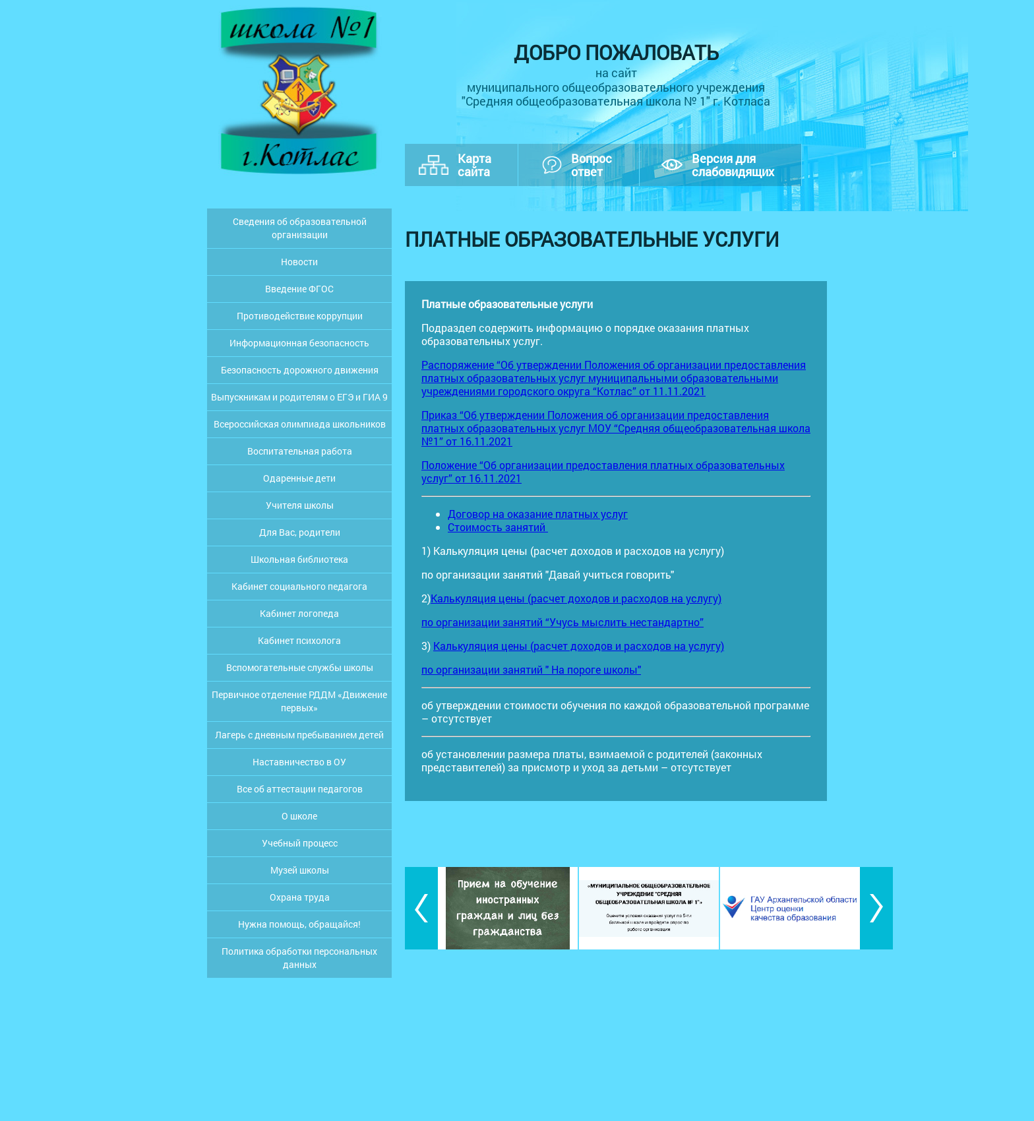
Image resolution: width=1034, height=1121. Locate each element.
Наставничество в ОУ (299, 761)
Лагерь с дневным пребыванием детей (299, 734)
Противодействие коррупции (300, 315)
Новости (299, 261)
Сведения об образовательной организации (300, 228)
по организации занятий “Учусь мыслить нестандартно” (562, 622)
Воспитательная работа (299, 451)
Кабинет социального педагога (299, 586)
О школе (299, 816)
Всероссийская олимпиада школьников (300, 424)
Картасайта (474, 164)
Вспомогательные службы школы (299, 667)
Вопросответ (591, 164)
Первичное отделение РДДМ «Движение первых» (299, 701)
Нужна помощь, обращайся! (299, 924)
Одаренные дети (299, 478)
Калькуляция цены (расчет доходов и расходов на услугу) (576, 598)
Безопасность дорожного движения (300, 370)
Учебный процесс (300, 843)
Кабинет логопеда (299, 613)
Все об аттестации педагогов (300, 789)
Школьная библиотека (299, 559)
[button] (421, 908)
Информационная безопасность (299, 342)
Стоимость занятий (498, 527)
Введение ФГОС (299, 288)
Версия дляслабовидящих (733, 164)
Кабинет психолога (299, 640)
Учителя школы (300, 505)
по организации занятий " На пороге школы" (531, 669)
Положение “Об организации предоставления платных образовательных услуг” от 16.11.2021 (603, 471)
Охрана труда (300, 897)
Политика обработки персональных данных (299, 958)
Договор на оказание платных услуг (538, 514)
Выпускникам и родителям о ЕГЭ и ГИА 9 (299, 397)
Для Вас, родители (299, 532)
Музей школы (299, 870)
